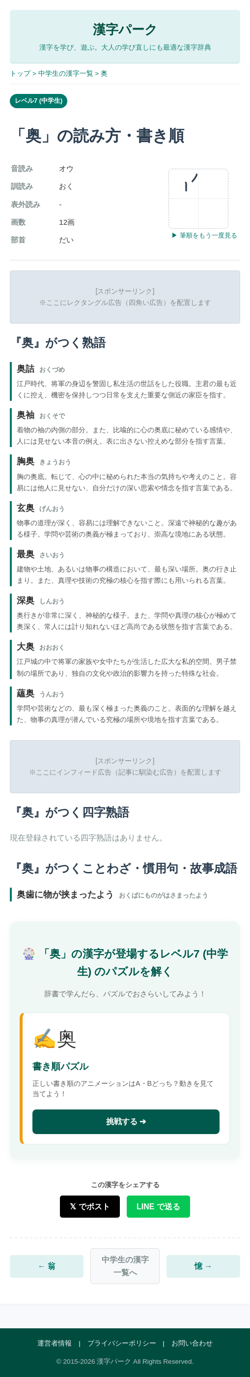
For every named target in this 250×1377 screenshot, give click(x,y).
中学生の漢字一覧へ (125, 1266)
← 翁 (47, 1266)
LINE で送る (158, 1206)
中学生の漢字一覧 (65, 73)
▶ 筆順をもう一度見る (204, 235)
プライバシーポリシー (121, 1343)
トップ (20, 73)
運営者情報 (54, 1343)
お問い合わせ (192, 1343)
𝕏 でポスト (90, 1206)
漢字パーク (125, 29)
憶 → (203, 1266)
